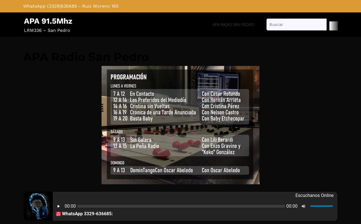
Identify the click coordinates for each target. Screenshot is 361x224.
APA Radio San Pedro (233, 24)
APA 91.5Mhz (48, 21)
